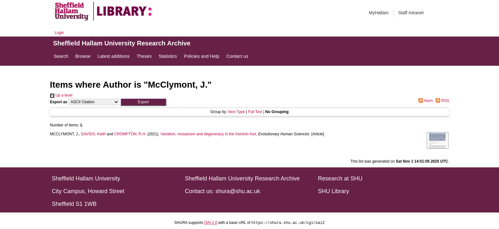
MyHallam (379, 12)
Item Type (236, 112)
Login (59, 32)
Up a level (61, 95)
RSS (441, 100)
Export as (58, 102)
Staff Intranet (411, 12)
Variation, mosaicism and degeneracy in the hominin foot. (208, 134)
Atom (425, 100)
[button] (143, 102)
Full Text (255, 112)
